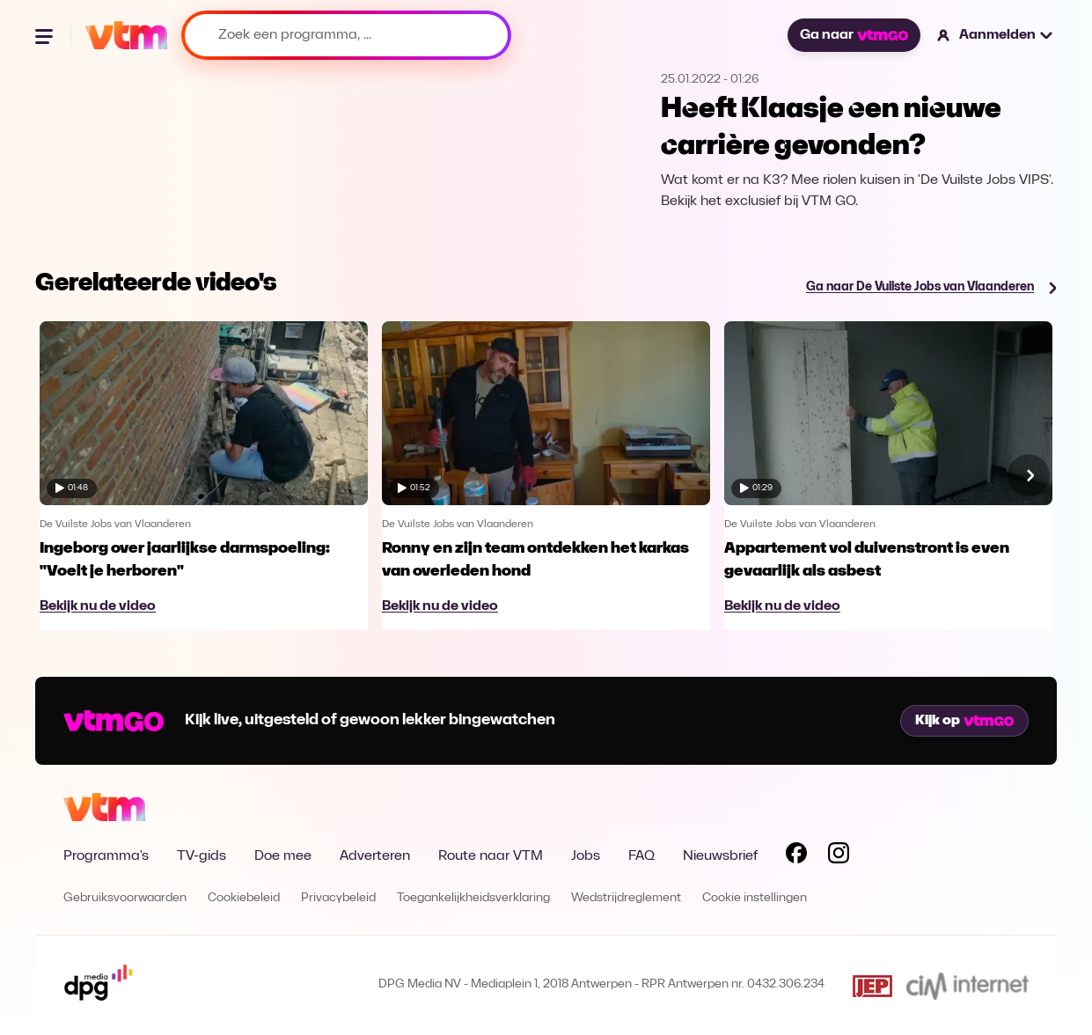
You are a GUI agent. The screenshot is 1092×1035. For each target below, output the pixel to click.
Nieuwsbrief (720, 856)
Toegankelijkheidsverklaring (473, 898)
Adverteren (375, 856)
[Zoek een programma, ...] (346, 35)
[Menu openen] (45, 35)
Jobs (585, 856)
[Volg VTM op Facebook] (796, 856)
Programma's (106, 856)
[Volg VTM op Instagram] (838, 856)
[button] (995, 35)
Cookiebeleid (244, 898)
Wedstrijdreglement (626, 898)
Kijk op (964, 721)
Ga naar (853, 35)
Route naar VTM (490, 856)
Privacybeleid (338, 898)
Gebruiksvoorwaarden (125, 898)
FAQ (641, 856)
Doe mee (282, 856)
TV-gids (201, 856)
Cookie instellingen (754, 898)
